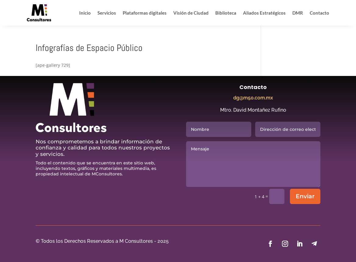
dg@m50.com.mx (253, 98)
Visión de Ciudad (191, 13)
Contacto (319, 13)
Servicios (106, 13)
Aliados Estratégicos (264, 13)
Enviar (305, 196)
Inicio (85, 13)
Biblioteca (225, 13)
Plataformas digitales (145, 13)
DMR (297, 13)
